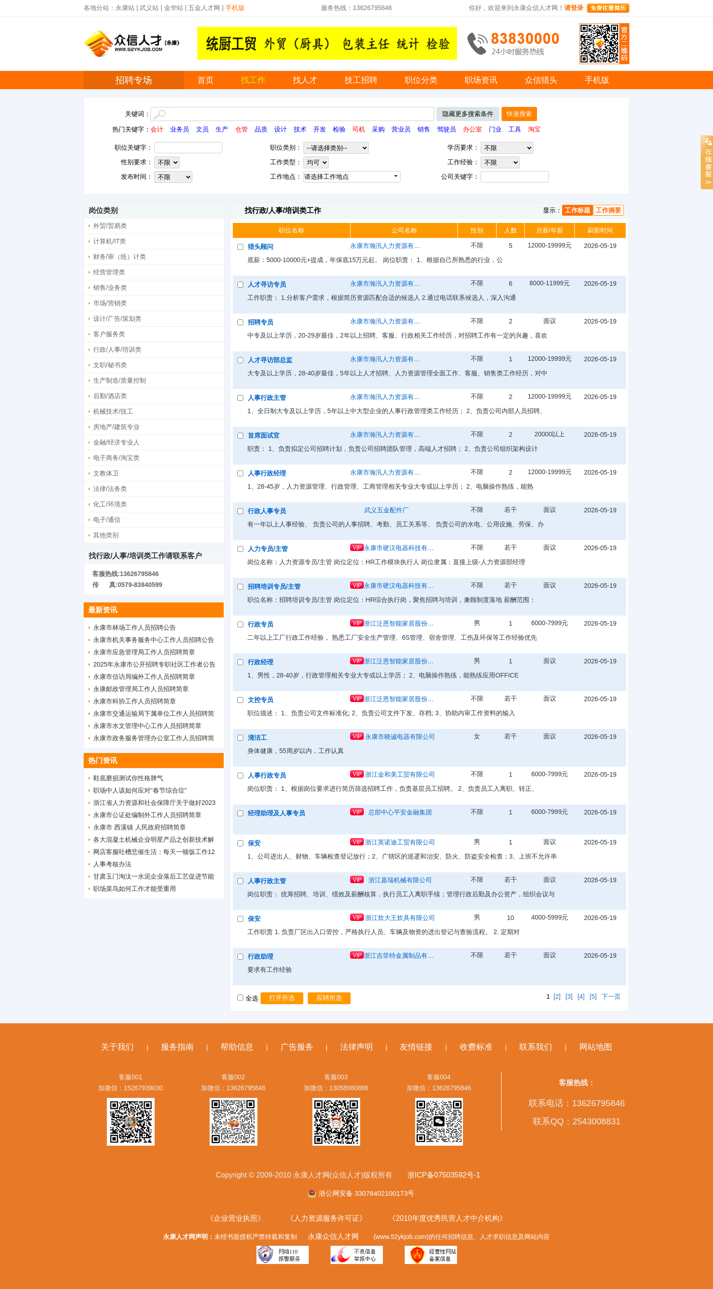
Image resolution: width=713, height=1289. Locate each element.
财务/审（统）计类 (119, 256)
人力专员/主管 (268, 548)
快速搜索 (519, 113)
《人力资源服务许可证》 (326, 1218)
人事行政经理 (267, 473)
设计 (280, 129)
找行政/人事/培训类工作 (283, 210)
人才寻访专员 (267, 284)
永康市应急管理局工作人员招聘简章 (144, 652)
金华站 (173, 7)
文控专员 (260, 699)
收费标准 (476, 1046)
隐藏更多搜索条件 (467, 113)
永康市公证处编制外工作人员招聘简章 (147, 815)
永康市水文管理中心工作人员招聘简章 (147, 725)
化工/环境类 (110, 504)
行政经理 (260, 662)
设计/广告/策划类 (117, 318)
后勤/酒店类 (110, 395)
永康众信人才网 (333, 1236)
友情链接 (416, 1046)
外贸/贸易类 (110, 225)
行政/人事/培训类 (117, 349)
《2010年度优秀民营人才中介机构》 (447, 1218)
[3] (569, 996)
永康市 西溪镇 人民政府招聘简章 (139, 827)
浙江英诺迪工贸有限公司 (400, 842)
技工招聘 (361, 80)
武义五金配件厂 (386, 510)
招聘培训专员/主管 (274, 586)
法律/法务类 (110, 488)
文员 (202, 129)
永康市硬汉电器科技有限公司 (400, 547)
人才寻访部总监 (270, 360)
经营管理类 (109, 272)
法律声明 (356, 1046)
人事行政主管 (267, 397)
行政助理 (260, 956)
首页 (205, 80)
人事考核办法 (112, 864)
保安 (254, 843)
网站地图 (595, 1046)
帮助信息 (237, 1046)
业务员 (179, 129)
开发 (319, 129)
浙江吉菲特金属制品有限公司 (400, 955)
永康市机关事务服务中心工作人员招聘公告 (153, 639)
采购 (378, 129)
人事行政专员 (267, 775)
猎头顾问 (260, 246)
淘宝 (534, 129)
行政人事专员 (267, 511)
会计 (157, 129)
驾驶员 (446, 129)
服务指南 (177, 1046)
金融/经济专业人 (116, 442)
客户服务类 (109, 334)
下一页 (611, 996)
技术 (300, 129)
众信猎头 (541, 80)
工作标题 (577, 210)
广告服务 (297, 1046)
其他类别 (106, 535)
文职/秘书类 (110, 365)
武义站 (149, 7)
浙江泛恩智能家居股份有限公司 (400, 623)
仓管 (241, 129)
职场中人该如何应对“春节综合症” (139, 790)
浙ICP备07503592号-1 (443, 1175)
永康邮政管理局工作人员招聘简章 (141, 689)
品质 (261, 129)
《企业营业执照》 (235, 1218)
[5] (593, 996)
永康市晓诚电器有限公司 (400, 736)
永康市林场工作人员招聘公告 (134, 627)
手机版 (597, 80)
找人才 (305, 80)
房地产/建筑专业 (116, 426)
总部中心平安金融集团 (400, 812)
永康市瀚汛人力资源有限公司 (386, 245)
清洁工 (257, 737)
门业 (495, 129)
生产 (222, 129)
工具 (514, 129)
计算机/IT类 (109, 241)
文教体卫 (106, 473)
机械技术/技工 (113, 411)
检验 (339, 129)
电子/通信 (107, 519)
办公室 (472, 129)
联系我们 (535, 1046)
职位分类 (421, 80)
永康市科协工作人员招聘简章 (134, 701)
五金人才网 (204, 7)
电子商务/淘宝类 (116, 457)
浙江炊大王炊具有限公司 (400, 917)
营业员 (401, 129)
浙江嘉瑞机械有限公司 (400, 880)
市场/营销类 (110, 303)
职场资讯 (481, 80)
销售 (423, 129)
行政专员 (260, 624)
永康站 (125, 7)
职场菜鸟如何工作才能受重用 (134, 888)
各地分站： (99, 7)
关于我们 (117, 1046)
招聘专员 (260, 322)
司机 (358, 129)
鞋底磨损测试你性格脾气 (128, 778)
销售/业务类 (110, 287)
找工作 (253, 80)
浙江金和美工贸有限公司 (400, 774)
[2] (557, 996)
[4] (581, 996)
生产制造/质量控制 (119, 380)
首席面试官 (264, 435)
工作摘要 (608, 210)
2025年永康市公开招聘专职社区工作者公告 (154, 664)
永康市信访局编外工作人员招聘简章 (144, 676)
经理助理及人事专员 (276, 813)
